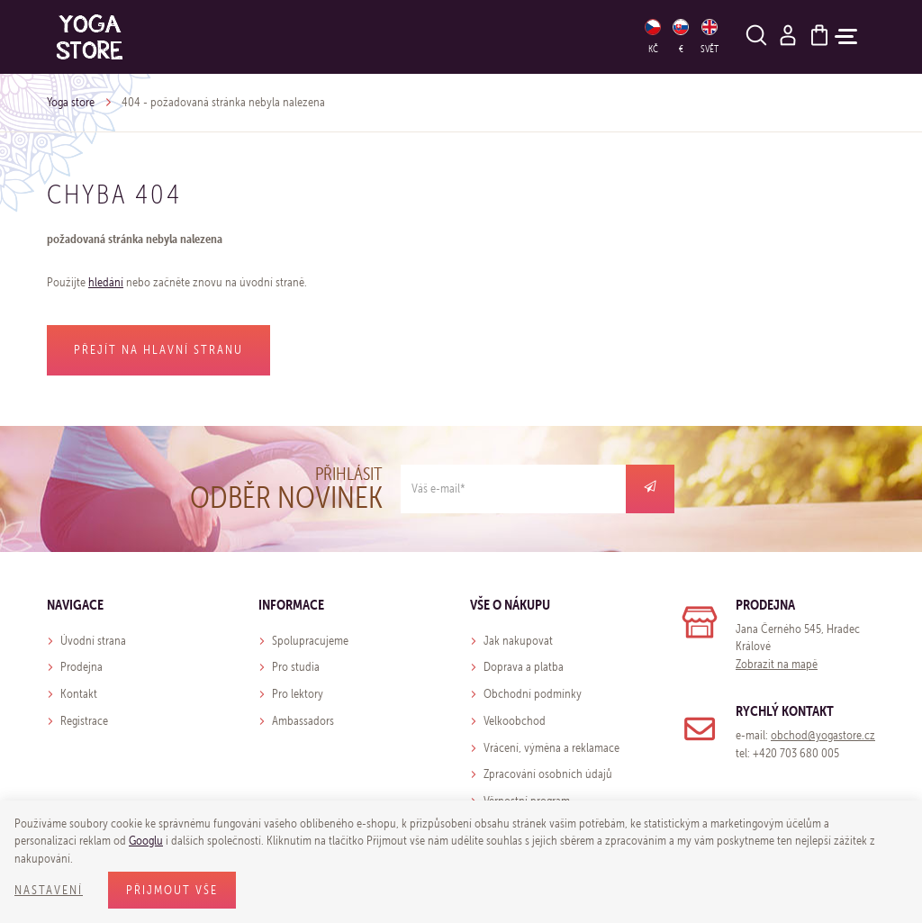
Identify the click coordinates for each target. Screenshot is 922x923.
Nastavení (48, 890)
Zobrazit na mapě (777, 664)
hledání (105, 282)
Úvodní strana (93, 640)
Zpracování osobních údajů (548, 774)
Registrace (84, 720)
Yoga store (71, 102)
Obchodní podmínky (533, 693)
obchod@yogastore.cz (823, 735)
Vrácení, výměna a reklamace (551, 748)
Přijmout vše (172, 890)
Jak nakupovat (518, 640)
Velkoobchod (515, 720)
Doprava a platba (524, 666)
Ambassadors (303, 720)
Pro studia (296, 666)
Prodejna (81, 666)
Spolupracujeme (310, 640)
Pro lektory (297, 693)
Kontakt (78, 693)
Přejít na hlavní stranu (158, 349)
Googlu (146, 840)
